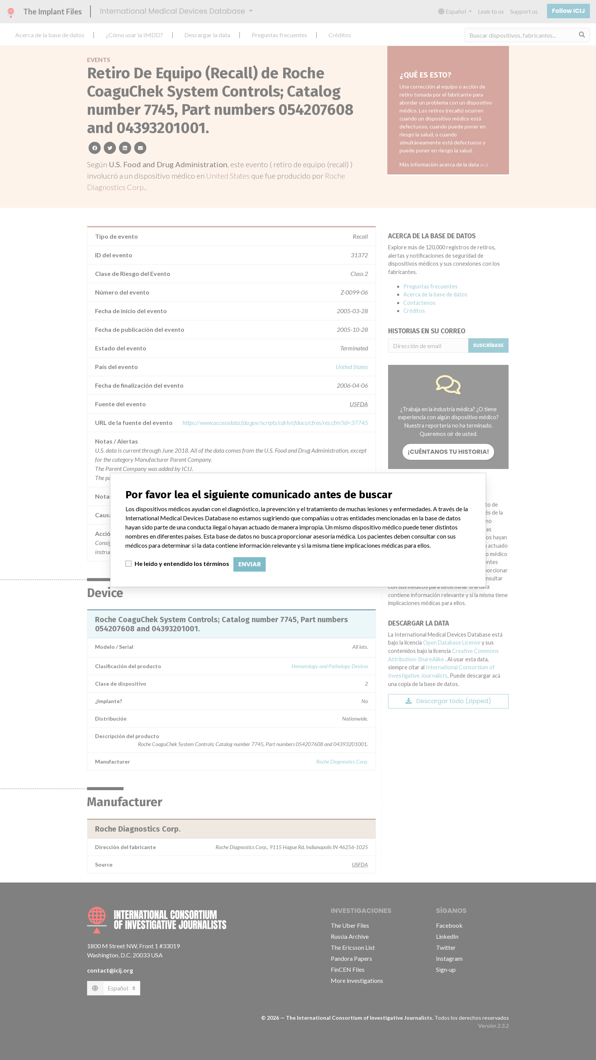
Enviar (249, 564)
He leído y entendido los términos (182, 563)
